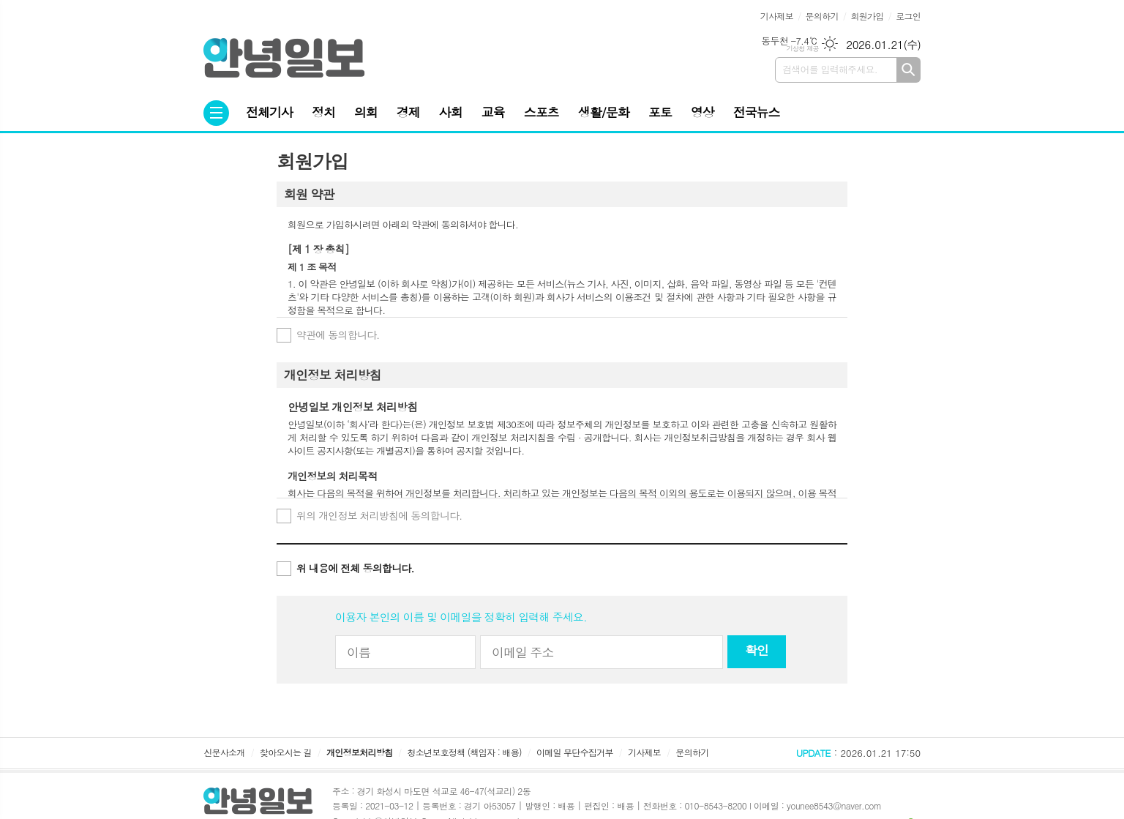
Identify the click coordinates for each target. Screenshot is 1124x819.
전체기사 (269, 112)
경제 (408, 112)
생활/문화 (603, 112)
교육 (493, 112)
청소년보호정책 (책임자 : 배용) (465, 752)
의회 (366, 112)
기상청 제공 (802, 48)
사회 (450, 112)
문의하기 (822, 16)
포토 (660, 112)
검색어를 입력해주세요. (829, 69)
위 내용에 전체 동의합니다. (355, 568)
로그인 (908, 16)
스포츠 (541, 112)
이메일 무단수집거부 (574, 752)
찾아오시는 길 (286, 752)
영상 (702, 112)
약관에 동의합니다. (338, 334)
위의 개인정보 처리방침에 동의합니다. (379, 515)
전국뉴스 (756, 112)
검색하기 (908, 70)
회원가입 (866, 16)
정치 (323, 112)
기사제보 (776, 16)
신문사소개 (223, 752)
